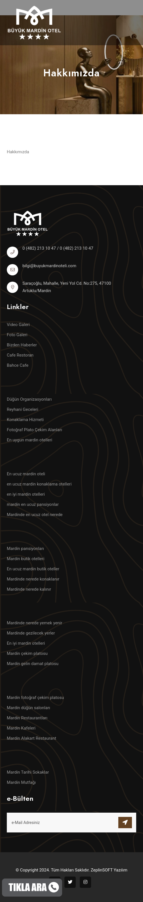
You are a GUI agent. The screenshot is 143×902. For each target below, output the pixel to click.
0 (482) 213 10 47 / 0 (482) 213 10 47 (57, 248)
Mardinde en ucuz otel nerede (35, 514)
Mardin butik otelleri (25, 558)
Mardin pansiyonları (25, 548)
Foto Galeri (17, 334)
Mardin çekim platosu (27, 653)
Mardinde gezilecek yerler (31, 633)
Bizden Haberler (22, 345)
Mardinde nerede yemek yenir (34, 622)
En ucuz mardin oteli (26, 473)
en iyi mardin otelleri (26, 494)
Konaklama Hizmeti (25, 419)
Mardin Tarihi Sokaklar (28, 772)
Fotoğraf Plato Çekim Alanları (34, 429)
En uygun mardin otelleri (29, 440)
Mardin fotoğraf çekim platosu (35, 697)
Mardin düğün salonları (28, 707)
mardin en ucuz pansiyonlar (33, 504)
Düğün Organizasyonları (29, 399)
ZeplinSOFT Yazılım (109, 870)
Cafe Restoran (20, 355)
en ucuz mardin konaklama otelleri (39, 484)
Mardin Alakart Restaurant (31, 738)
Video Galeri (18, 324)
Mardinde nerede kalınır (29, 589)
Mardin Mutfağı (21, 782)
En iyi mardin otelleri (26, 643)
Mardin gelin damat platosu (32, 663)
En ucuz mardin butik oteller (33, 568)
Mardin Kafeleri (21, 728)
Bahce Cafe (17, 365)
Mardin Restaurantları (27, 717)
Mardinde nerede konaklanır (33, 579)
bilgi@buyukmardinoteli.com (49, 265)
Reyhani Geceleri (22, 409)
